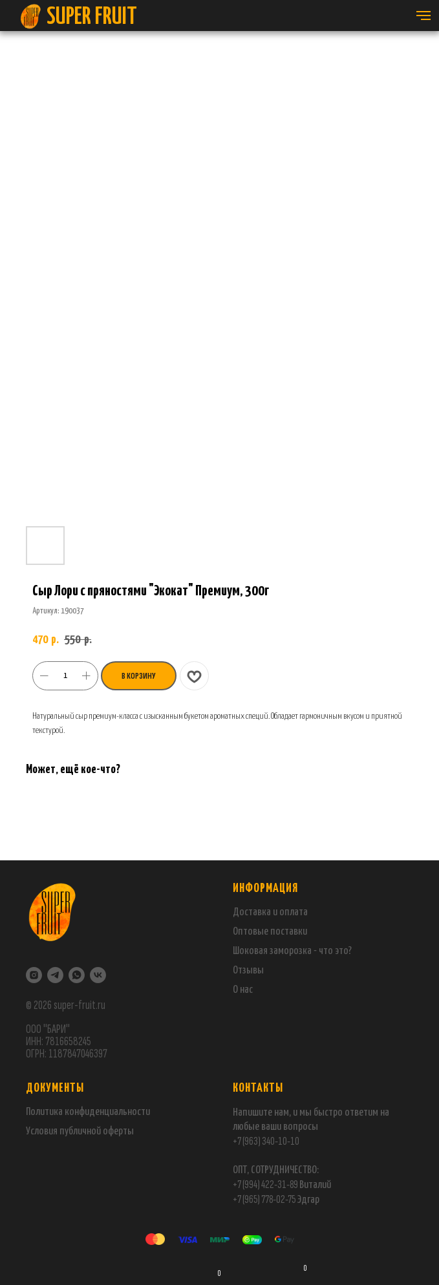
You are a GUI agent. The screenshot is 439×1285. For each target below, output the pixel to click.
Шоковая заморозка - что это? (292, 951)
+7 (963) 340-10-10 (266, 1141)
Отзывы (248, 970)
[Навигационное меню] (423, 15)
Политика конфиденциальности (88, 1112)
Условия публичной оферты (80, 1131)
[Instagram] (34, 975)
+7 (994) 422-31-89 (265, 1184)
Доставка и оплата (270, 912)
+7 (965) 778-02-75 (265, 1199)
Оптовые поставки (270, 931)
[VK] (98, 975)
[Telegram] (55, 975)
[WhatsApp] (77, 975)
